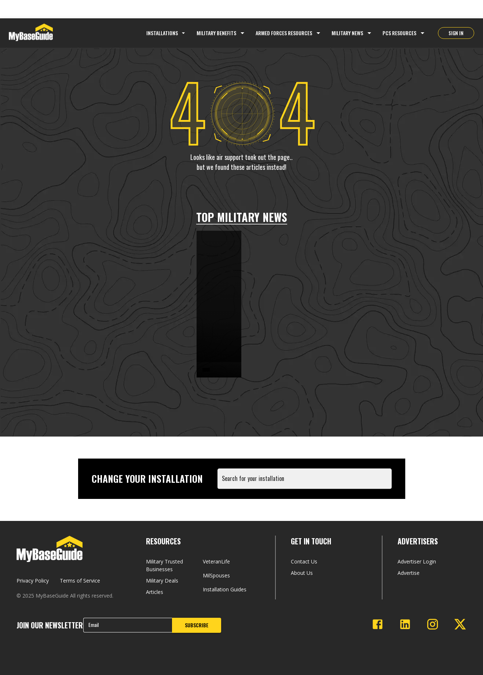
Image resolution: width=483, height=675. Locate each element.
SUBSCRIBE (196, 625)
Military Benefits (216, 33)
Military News (347, 33)
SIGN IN (456, 33)
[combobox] (306, 482)
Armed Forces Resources (284, 33)
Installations (166, 33)
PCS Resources (399, 33)
